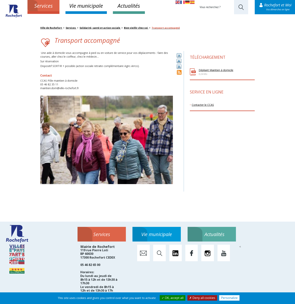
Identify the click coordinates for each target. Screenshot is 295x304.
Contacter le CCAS (203, 105)
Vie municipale (86, 5)
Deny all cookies (202, 298)
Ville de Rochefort (51, 27)
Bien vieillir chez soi (136, 27)
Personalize (229, 298)
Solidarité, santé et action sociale (100, 27)
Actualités (129, 5)
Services (43, 5)
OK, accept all (172, 298)
